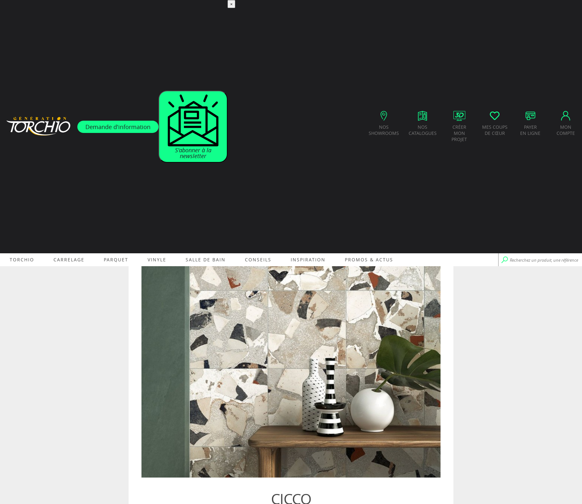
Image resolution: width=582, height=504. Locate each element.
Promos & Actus (369, 260)
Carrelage (68, 260)
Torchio (22, 260)
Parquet (116, 260)
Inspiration (308, 260)
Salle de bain (206, 260)
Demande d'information (117, 127)
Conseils (258, 260)
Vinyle (157, 260)
